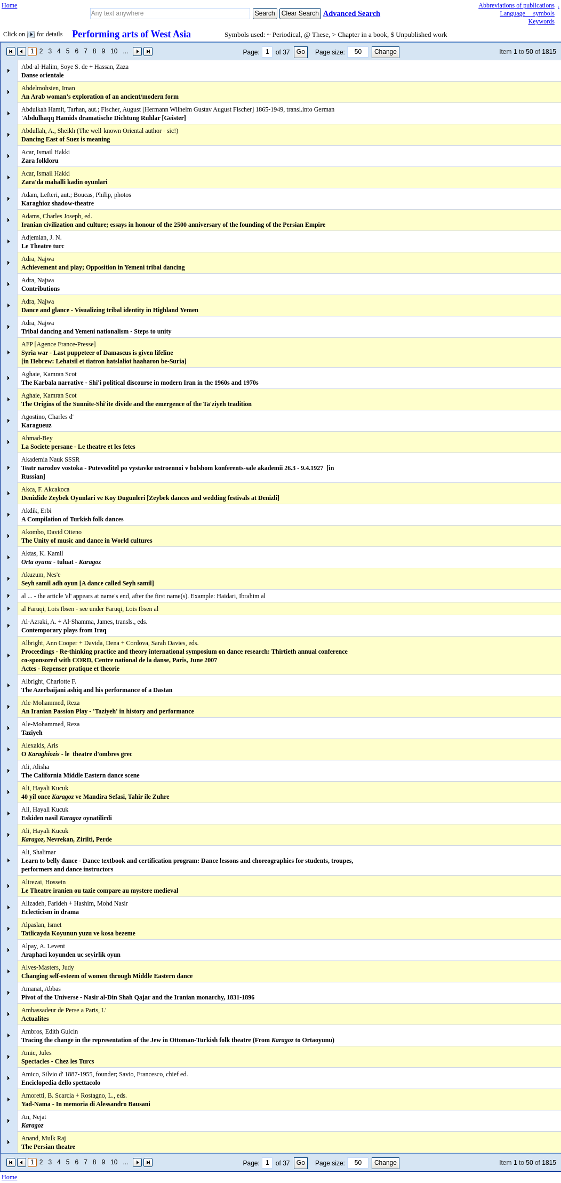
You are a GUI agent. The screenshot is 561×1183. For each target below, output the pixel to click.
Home (9, 5)
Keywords (541, 21)
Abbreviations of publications (516, 5)
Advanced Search (351, 13)
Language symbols (527, 13)
